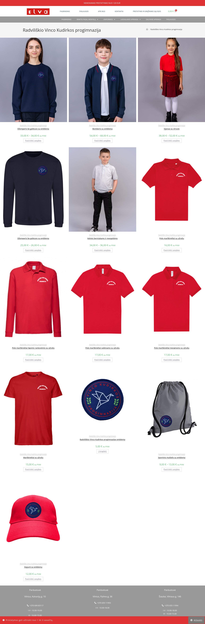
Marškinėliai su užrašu (33, 457)
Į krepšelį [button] (102, 451)
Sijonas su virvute (172, 129)
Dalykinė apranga (153, 19)
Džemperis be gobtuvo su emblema (33, 129)
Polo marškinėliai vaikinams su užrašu (102, 348)
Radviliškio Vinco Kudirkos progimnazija (166, 29)
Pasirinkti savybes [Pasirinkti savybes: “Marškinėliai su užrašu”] (33, 469)
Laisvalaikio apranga (130, 19)
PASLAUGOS (171, 19)
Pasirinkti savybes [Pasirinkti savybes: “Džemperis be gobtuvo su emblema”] (33, 140)
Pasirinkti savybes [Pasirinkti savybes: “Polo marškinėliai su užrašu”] (172, 250)
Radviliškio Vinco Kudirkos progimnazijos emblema (102, 439)
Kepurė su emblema (33, 567)
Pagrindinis (65, 11)
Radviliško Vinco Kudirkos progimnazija (33, 125)
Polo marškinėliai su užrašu (171, 238)
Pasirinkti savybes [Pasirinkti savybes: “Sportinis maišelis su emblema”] (172, 469)
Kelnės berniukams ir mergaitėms (102, 238)
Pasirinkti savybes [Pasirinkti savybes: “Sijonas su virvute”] (172, 140)
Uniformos (109, 19)
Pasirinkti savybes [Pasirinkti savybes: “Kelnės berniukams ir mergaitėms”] (102, 250)
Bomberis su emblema (102, 129)
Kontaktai (119, 11)
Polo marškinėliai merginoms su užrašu (171, 348)
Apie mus (101, 11)
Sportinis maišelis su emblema (171, 457)
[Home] (147, 29)
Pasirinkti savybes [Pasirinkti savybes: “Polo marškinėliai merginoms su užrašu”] (172, 360)
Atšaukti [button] (198, 620)
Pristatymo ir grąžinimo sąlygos (147, 11)
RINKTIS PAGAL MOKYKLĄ (87, 19)
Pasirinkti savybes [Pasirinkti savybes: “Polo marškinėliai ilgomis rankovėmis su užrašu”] (33, 360)
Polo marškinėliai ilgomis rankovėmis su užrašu (33, 348)
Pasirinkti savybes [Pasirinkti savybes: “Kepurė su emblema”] (33, 579)
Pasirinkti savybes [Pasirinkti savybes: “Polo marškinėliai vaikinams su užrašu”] (102, 360)
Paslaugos (84, 11)
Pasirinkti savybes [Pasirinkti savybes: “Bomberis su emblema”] (102, 140)
